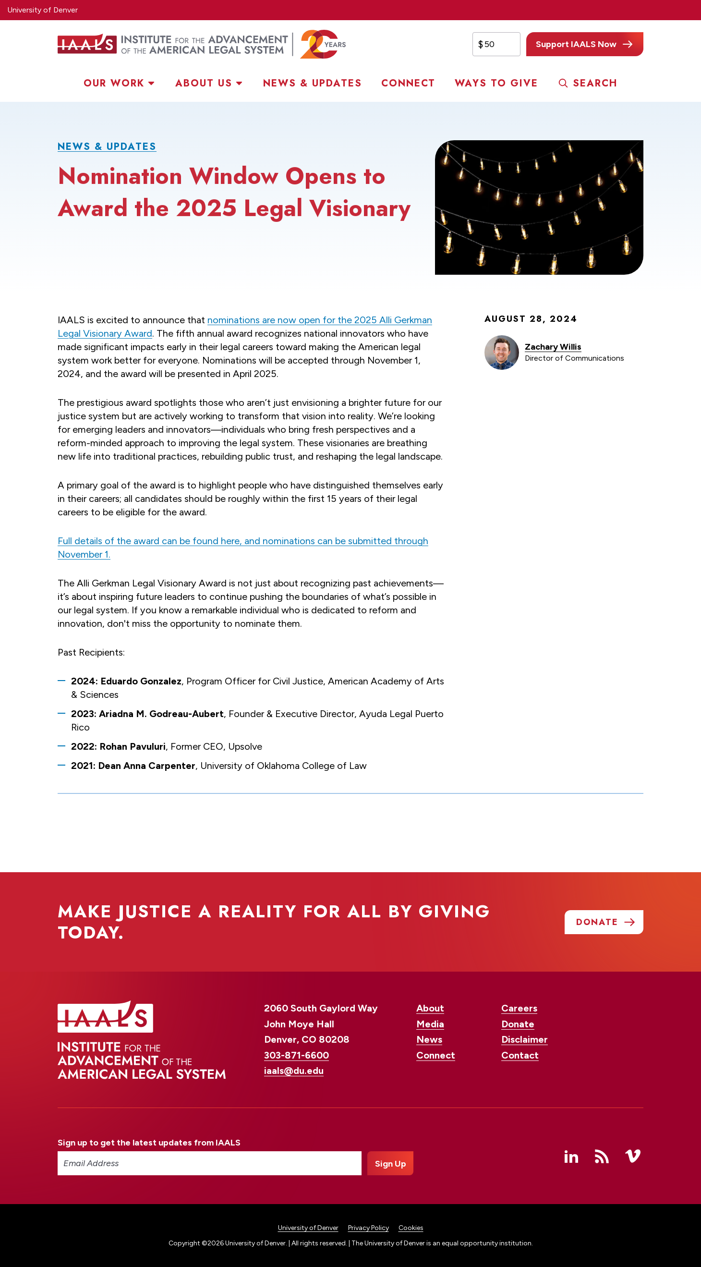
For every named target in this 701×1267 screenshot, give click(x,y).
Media (430, 1024)
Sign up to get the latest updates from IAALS (149, 1142)
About (430, 1008)
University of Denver (42, 9)
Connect (408, 83)
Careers (519, 1008)
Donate (517, 1024)
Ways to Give (496, 83)
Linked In (571, 1156)
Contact (520, 1055)
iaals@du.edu (294, 1070)
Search (595, 83)
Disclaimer (524, 1039)
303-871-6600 (296, 1055)
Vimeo (632, 1156)
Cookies (411, 1228)
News (429, 1039)
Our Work (114, 83)
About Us (203, 83)
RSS (602, 1156)
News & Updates (312, 83)
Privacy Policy (368, 1228)
